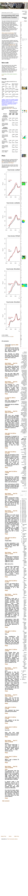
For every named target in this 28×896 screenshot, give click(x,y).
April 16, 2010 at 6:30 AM (11, 511)
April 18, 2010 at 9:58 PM (11, 767)
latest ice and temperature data (23, 391)
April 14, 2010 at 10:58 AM (11, 382)
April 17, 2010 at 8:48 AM (11, 741)
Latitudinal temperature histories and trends (25, 646)
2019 (23, 510)
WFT (3, 161)
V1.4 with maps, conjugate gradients (25, 585)
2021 (23, 507)
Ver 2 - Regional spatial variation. (25, 547)
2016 (23, 514)
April (24, 542)
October (24, 530)
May (24, 541)
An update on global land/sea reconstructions (25, 572)
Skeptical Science (24, 478)
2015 (23, 515)
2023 (23, 504)
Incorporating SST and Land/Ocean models (25, 626)
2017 (23, 512)
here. (3, 75)
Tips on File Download (24, 663)
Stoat (25, 448)
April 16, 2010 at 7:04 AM (11, 553)
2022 (23, 506)
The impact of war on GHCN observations (25, 634)
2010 (23, 522)
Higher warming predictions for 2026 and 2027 (23, 472)
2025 (23, 502)
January (24, 676)
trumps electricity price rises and (24, 359)
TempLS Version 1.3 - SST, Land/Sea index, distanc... (25, 613)
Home (10, 836)
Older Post (16, 836)
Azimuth (24, 456)
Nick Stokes (8, 363)
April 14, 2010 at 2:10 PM (11, 412)
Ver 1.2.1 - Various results (25, 652)
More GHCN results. (25, 668)
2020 (23, 508)
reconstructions (10, 33)
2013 (23, 518)
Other (3, 33)
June (24, 539)
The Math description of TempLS (25, 593)
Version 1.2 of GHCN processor (25, 658)
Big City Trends (24, 620)
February (24, 674)
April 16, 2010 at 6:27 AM (11, 494)
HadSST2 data (12, 44)
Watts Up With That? (23, 439)
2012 (23, 519)
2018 (23, 511)
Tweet (25, 21)
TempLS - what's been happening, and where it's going (24, 602)
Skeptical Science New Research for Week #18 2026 (23, 482)
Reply (6, 359)
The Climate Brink (24, 467)
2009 (23, 679)
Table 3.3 (11, 108)
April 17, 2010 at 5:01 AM (11, 668)
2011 (23, 520)
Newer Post (3, 836)
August (24, 536)
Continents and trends (25, 640)
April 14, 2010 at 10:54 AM (11, 364)
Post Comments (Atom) (12, 839)
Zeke (6, 433)
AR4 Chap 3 (11, 162)
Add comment (5, 801)
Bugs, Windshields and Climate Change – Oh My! (23, 443)
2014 (23, 516)
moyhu (5, 5)
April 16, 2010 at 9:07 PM (11, 595)
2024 (23, 503)
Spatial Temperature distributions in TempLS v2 (25, 555)
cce (6, 397)
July (24, 538)
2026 (23, 500)
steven (6, 471)
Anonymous (24, 370)
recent (5, 33)
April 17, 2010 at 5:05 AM (11, 695)
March (24, 670)
